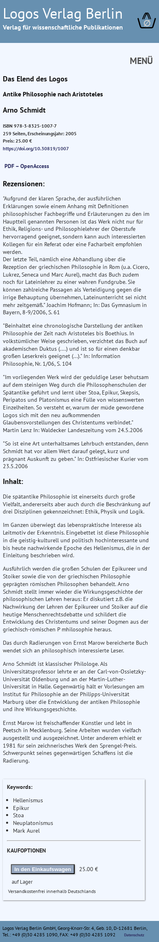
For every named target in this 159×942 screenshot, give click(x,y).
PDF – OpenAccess (26, 166)
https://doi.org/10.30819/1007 (36, 148)
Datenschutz (134, 935)
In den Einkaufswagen (43, 869)
